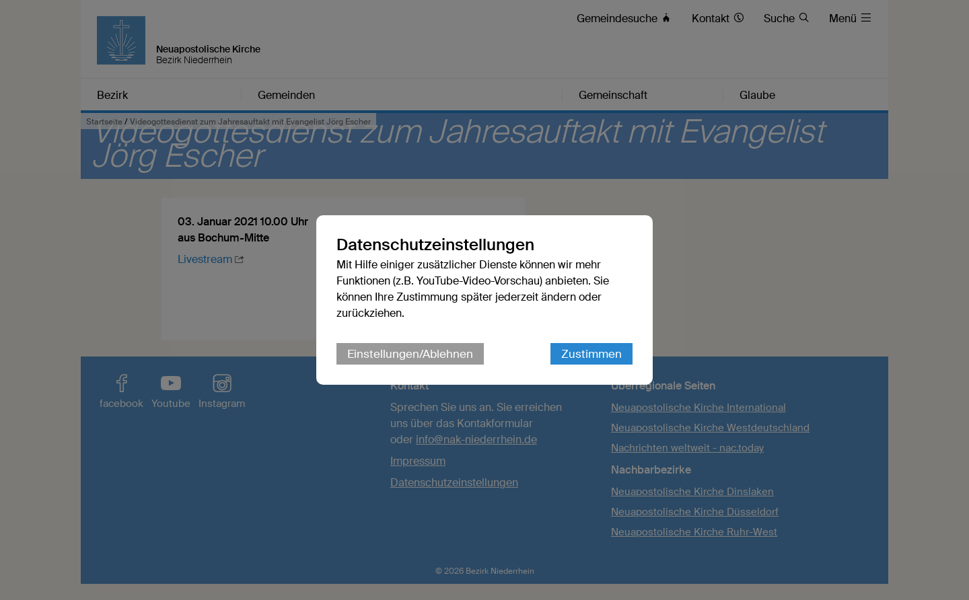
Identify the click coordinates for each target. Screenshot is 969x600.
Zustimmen (591, 353)
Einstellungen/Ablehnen (410, 353)
